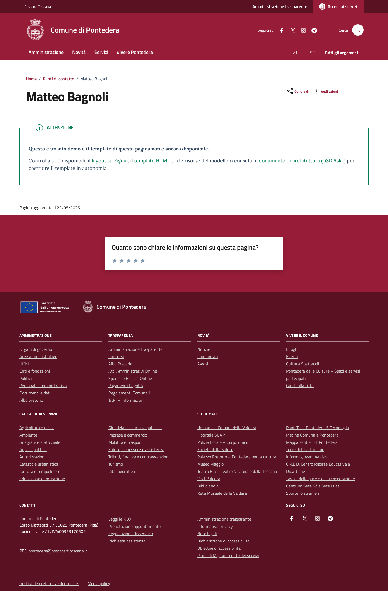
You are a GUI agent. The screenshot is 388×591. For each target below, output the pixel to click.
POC (312, 52)
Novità (79, 52)
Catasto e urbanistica (38, 464)
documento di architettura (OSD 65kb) (302, 160)
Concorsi (116, 356)
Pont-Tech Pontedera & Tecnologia (317, 427)
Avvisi (202, 363)
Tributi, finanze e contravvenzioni (138, 456)
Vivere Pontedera (135, 52)
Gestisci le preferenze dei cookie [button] (49, 583)
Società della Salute (215, 449)
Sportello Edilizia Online (130, 378)
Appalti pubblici (33, 449)
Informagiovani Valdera (307, 456)
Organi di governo (35, 349)
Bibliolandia (208, 486)
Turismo (115, 464)
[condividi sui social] (297, 91)
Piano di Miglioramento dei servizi (228, 555)
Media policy (99, 583)
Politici (25, 378)
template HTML (152, 160)
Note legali (207, 533)
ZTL (296, 52)
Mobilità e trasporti (125, 442)
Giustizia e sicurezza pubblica (135, 427)
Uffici (24, 363)
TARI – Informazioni (126, 400)
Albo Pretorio (120, 363)
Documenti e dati (35, 393)
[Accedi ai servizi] (338, 6)
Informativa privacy (215, 526)
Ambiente (28, 435)
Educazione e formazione (42, 478)
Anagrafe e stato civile (39, 442)
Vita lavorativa (121, 471)
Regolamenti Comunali (129, 393)
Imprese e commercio (127, 435)
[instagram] (301, 29)
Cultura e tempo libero (39, 471)
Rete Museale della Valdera (222, 493)
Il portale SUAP (211, 435)
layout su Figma (109, 160)
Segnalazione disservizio (130, 533)
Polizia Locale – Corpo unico (222, 442)
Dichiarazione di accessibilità (223, 541)
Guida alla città (300, 385)
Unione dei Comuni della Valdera (226, 427)
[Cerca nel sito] (358, 30)
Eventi (292, 356)
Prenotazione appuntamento (134, 526)
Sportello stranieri (302, 493)
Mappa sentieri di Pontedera (312, 442)
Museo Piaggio (210, 464)
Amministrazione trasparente (279, 6)
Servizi (101, 52)
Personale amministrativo (43, 385)
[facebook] (279, 29)
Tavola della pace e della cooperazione (320, 478)
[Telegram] (312, 29)
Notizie (203, 349)
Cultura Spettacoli (302, 363)
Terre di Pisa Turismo (305, 449)
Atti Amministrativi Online (132, 371)
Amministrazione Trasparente (135, 349)
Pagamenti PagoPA (125, 385)
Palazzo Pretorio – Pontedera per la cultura (236, 456)
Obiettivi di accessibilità (219, 548)
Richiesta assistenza (127, 541)
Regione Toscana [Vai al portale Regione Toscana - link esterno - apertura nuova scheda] (37, 6)
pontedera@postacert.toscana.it (58, 551)
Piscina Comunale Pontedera (312, 435)
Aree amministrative (38, 356)
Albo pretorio (31, 400)
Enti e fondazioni (34, 371)
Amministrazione (46, 52)
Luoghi (292, 349)
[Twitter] (290, 29)
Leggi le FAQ (119, 519)
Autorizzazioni (32, 456)
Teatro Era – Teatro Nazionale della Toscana (237, 471)
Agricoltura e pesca (36, 427)
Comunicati (207, 356)
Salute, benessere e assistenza (136, 449)
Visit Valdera (208, 478)
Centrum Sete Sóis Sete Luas (313, 486)
